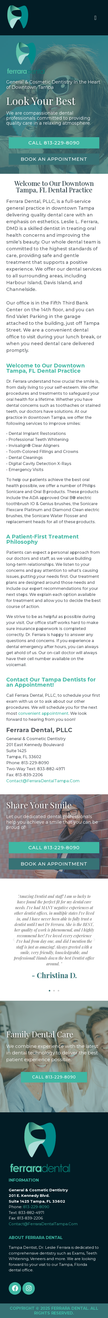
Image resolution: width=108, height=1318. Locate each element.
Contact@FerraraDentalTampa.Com (43, 781)
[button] (49, 990)
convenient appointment (43, 713)
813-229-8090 (36, 1206)
